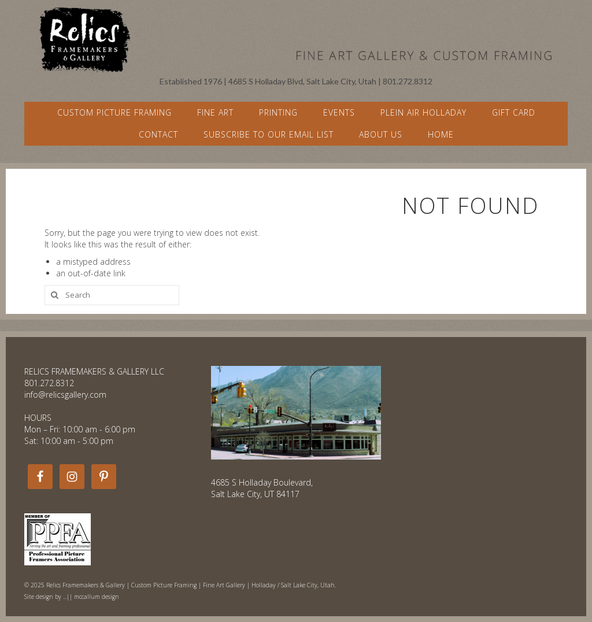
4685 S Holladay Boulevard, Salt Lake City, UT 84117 (262, 488)
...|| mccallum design (91, 597)
